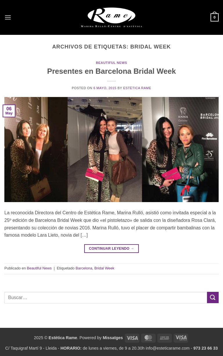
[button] (7, 17)
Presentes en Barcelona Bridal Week (111, 71)
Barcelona (83, 268)
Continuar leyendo (111, 248)
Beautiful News (111, 62)
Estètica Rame (137, 88)
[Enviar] (213, 297)
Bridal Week (104, 268)
